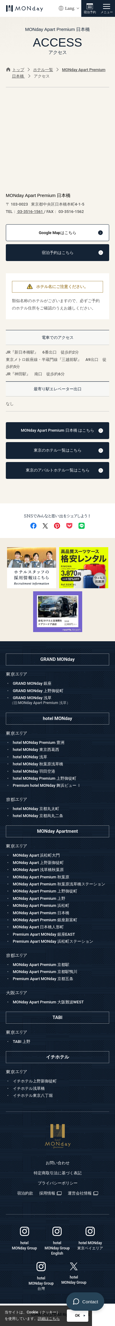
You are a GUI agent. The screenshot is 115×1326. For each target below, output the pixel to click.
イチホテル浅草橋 (29, 1088)
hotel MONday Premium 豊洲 (38, 742)
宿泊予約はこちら (72, 252)
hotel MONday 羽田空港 (34, 771)
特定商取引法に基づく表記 (58, 1173)
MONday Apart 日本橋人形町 (38, 927)
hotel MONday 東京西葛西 (36, 749)
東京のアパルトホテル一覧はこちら (64, 470)
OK (80, 1315)
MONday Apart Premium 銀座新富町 (45, 920)
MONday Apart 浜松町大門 (36, 855)
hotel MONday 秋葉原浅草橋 (38, 764)
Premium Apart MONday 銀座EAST (44, 934)
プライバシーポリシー (58, 1183)
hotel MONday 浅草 (30, 757)
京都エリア (16, 955)
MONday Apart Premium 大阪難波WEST (48, 1002)
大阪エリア (16, 993)
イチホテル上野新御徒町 (35, 1081)
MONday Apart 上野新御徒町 (38, 862)
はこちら (71, 232)
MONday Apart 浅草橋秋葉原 (38, 869)
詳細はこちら (49, 1319)
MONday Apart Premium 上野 (39, 898)
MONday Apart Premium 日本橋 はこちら (62, 430)
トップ (15, 69)
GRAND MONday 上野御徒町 (38, 690)
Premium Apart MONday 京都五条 (43, 978)
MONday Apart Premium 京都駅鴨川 (45, 971)
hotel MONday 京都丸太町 (36, 808)
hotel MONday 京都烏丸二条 (38, 815)
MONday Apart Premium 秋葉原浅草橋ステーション (59, 884)
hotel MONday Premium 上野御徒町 (44, 778)
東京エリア (16, 846)
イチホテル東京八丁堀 (33, 1095)
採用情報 (50, 1193)
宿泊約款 (25, 1193)
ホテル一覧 (43, 69)
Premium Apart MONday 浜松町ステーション (53, 941)
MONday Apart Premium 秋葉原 (41, 877)
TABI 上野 (21, 1041)
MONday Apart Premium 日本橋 (41, 913)
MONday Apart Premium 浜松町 (41, 905)
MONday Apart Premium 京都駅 (41, 964)
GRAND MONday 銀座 (32, 683)
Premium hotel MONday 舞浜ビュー (47, 785)
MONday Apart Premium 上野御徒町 (45, 891)
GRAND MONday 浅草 (59, 701)
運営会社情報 (83, 1193)
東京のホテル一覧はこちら (68, 450)
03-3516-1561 (30, 211)
